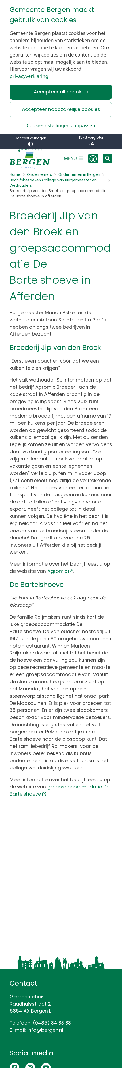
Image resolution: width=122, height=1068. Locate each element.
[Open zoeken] (107, 159)
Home (15, 174)
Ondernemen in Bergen (79, 174)
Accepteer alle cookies (61, 91)
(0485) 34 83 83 (52, 1022)
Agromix (60, 571)
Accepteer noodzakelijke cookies (61, 109)
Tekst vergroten (91, 141)
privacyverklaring (29, 76)
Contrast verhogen (30, 141)
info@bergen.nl (45, 1030)
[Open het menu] (73, 158)
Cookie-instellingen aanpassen (61, 125)
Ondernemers (39, 174)
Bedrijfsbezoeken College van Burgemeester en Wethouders (53, 183)
